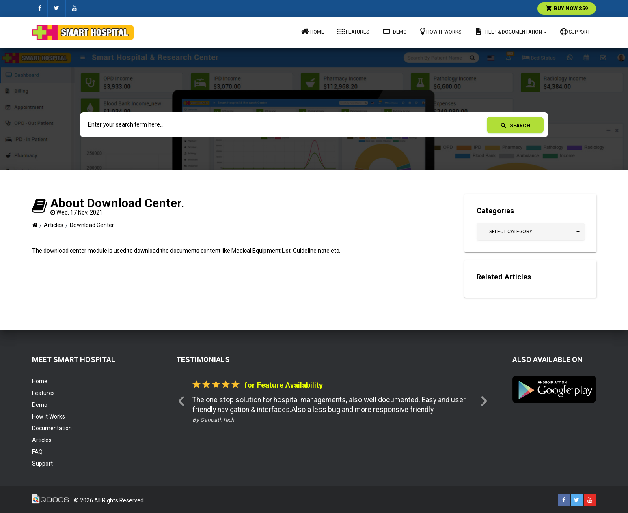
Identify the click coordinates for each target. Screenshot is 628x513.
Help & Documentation (511, 32)
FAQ (37, 452)
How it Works (440, 31)
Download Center (92, 225)
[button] (531, 231)
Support (575, 32)
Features (353, 32)
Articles (53, 225)
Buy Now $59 (567, 8)
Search (515, 125)
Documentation (52, 428)
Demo (394, 32)
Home (312, 32)
